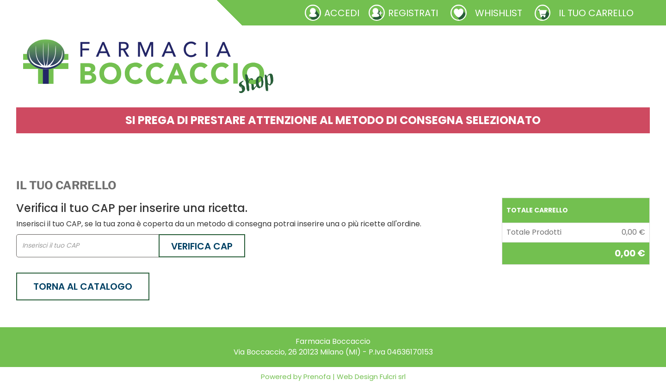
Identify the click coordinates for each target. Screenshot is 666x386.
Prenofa (316, 376)
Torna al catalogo (82, 286)
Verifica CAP (202, 246)
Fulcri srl (393, 376)
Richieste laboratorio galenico (77, 12)
